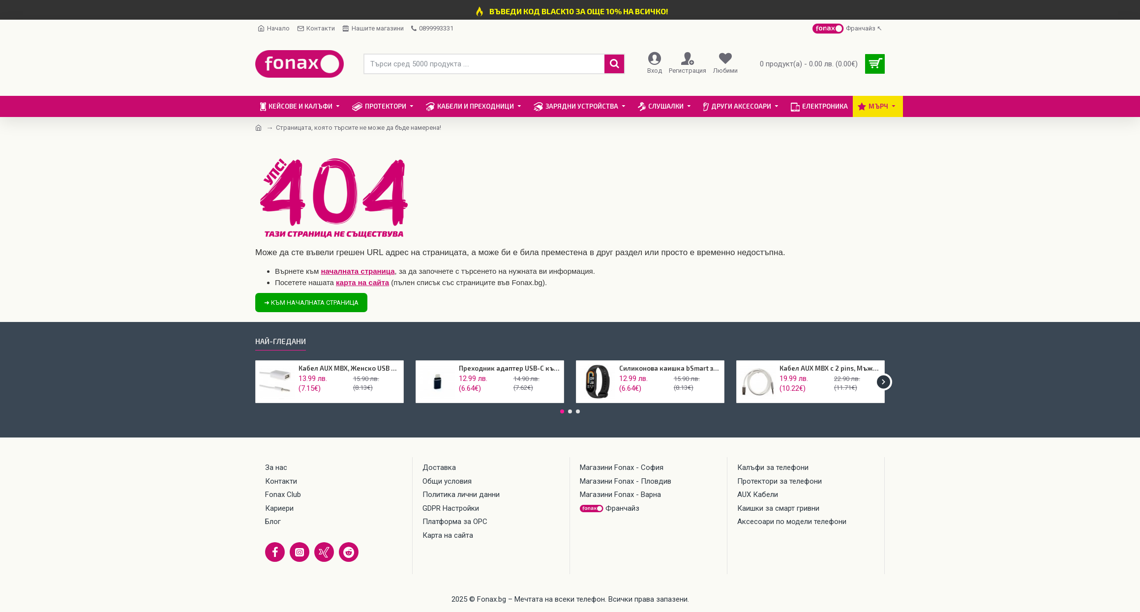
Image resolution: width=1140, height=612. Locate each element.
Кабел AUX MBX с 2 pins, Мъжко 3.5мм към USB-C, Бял (830, 368)
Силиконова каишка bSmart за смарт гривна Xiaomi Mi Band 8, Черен (670, 368)
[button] (883, 381)
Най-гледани (280, 341)
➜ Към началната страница (311, 302)
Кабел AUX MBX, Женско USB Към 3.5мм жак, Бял (349, 368)
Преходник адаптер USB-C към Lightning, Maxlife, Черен (510, 368)
